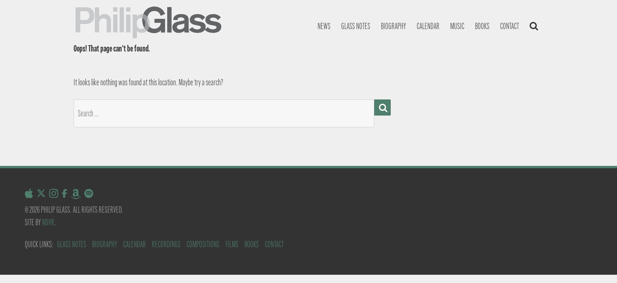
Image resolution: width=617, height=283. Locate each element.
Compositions (203, 244)
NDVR (48, 222)
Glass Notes (71, 244)
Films (231, 244)
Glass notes (355, 26)
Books (482, 26)
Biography (393, 26)
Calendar (428, 26)
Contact (509, 26)
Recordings (166, 244)
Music (457, 26)
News (324, 26)
